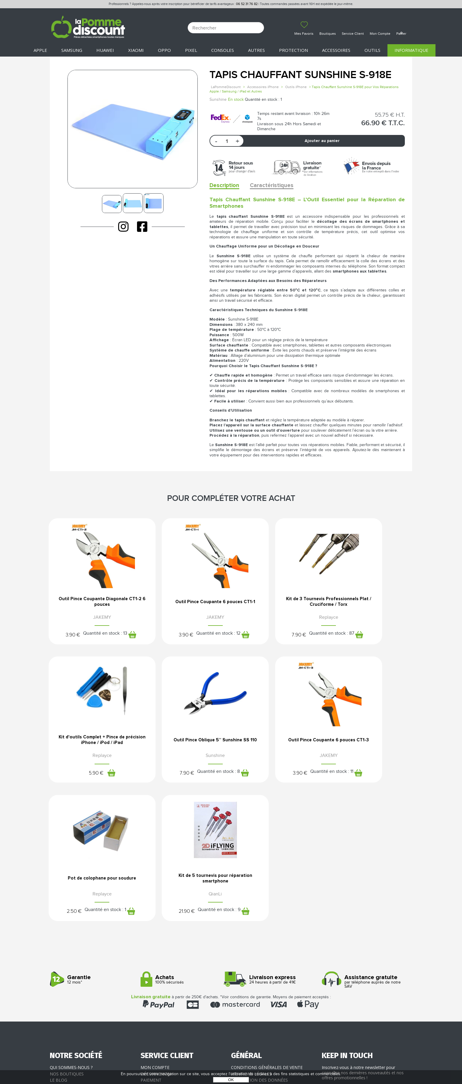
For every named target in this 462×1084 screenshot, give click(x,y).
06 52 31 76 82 (247, 4)
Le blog (58, 951)
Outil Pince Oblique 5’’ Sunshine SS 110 (92, 747)
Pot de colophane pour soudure (277, 747)
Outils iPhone (296, 87)
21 (341, 780)
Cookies (240, 958)
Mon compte (155, 939)
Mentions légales (251, 945)
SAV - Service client (162, 964)
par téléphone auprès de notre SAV (365, 853)
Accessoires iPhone (263, 87)
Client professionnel (165, 970)
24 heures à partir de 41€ (274, 851)
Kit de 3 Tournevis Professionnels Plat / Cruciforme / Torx (277, 604)
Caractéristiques (274, 186)
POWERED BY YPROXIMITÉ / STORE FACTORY (231, 1062)
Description (224, 186)
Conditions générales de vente (267, 939)
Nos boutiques (67, 945)
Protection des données (259, 951)
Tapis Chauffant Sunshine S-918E (300, 75)
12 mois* (93, 851)
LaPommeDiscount (226, 87)
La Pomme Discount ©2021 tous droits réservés (231, 1053)
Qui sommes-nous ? (71, 939)
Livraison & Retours (163, 958)
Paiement (151, 951)
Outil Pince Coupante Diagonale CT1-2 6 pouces (91, 602)
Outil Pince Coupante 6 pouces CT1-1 (185, 602)
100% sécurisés (184, 851)
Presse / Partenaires (254, 964)
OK (231, 1080)
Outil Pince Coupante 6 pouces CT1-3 (185, 747)
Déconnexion (156, 945)
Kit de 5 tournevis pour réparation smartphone (370, 747)
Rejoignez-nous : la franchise (83, 958)
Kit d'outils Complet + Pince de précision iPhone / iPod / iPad (370, 602)
